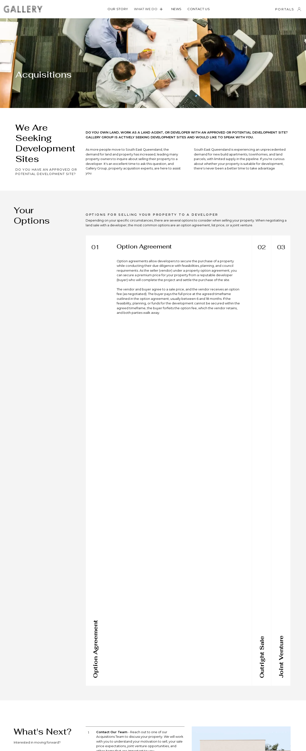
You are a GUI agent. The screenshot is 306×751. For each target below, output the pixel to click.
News (176, 9)
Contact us (198, 9)
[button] (149, 9)
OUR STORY (118, 9)
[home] (23, 9)
